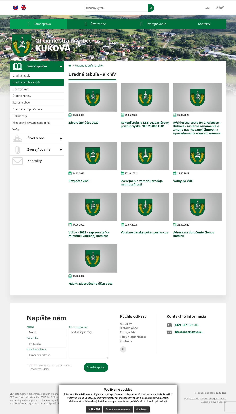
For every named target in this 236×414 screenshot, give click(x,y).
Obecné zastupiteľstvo (27, 109)
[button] (38, 24)
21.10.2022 (183, 173)
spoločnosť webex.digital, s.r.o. (24, 403)
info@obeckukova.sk (188, 332)
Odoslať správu (96, 367)
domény (46, 400)
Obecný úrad (20, 89)
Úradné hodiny (21, 96)
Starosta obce (21, 102)
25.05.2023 (131, 114)
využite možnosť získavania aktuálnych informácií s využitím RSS (42, 393)
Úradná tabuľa (21, 75)
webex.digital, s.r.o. (31, 400)
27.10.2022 (131, 173)
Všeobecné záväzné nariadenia (31, 123)
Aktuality (126, 323)
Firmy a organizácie (133, 336)
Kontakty (204, 24)
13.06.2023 (78, 114)
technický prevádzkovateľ (52, 403)
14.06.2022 (78, 275)
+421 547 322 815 (186, 325)
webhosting (15, 400)
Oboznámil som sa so (51, 367)
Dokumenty (19, 116)
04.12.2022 (78, 173)
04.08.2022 (78, 224)
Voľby (15, 129)
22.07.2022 (131, 224)
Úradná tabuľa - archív (26, 82)
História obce (129, 328)
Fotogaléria (128, 332)
